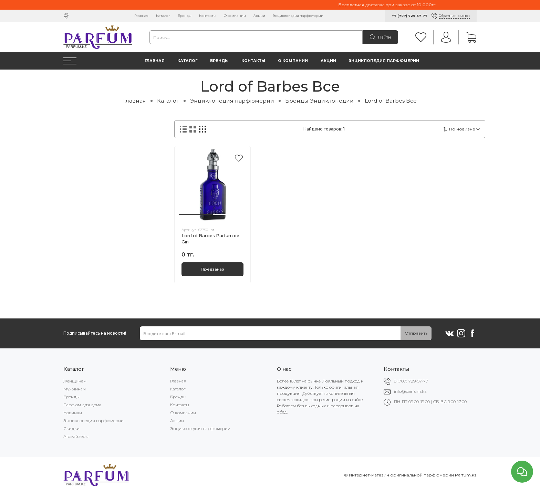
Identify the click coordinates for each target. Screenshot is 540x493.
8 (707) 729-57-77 (411, 381)
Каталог (163, 16)
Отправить (416, 333)
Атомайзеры (76, 436)
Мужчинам (74, 388)
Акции (259, 16)
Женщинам (74, 381)
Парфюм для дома (82, 404)
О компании (235, 16)
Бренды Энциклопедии (319, 100)
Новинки (72, 412)
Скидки (71, 428)
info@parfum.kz (410, 391)
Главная (141, 16)
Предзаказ (212, 269)
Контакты (207, 16)
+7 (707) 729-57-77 (409, 16)
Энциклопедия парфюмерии (298, 16)
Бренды (184, 16)
